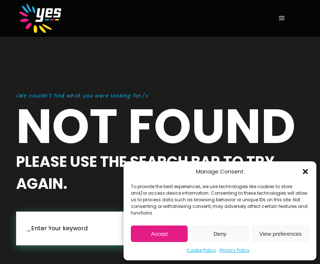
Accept (159, 234)
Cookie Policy (201, 250)
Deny (219, 234)
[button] (305, 171)
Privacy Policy (235, 250)
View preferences (281, 234)
